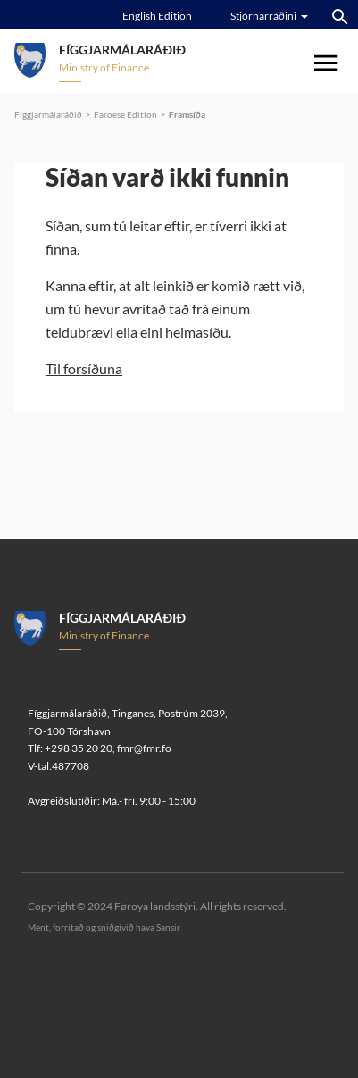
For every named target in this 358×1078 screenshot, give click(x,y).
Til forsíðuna (84, 368)
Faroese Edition (125, 114)
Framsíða (187, 114)
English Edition (157, 15)
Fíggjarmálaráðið (48, 114)
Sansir (168, 927)
